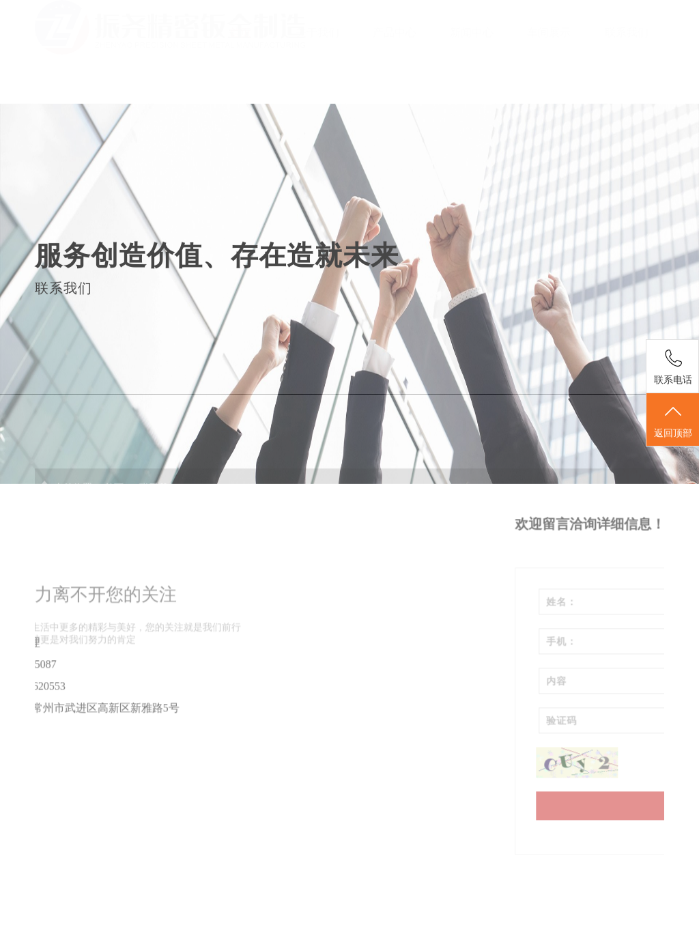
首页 (240, 32)
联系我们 (626, 32)
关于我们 (317, 32)
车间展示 (549, 32)
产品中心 (394, 32)
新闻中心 (472, 32)
